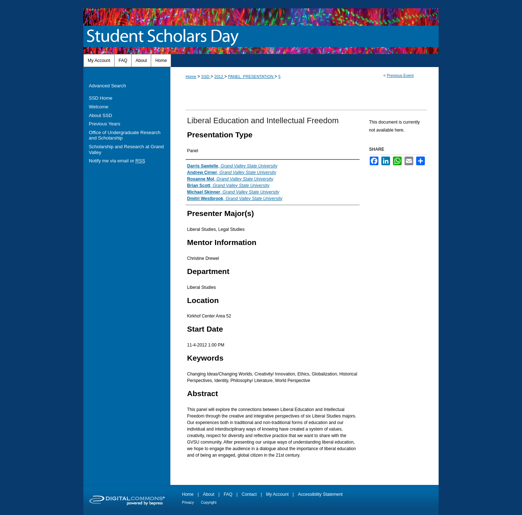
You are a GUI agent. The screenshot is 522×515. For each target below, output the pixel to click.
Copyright (208, 502)
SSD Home (100, 98)
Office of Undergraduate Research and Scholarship (125, 135)
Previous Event (400, 75)
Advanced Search (107, 85)
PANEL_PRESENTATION (251, 76)
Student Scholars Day (164, 36)
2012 (219, 76)
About (208, 494)
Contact (249, 494)
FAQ (228, 494)
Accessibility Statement (320, 494)
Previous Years (104, 123)
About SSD (100, 115)
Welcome (98, 106)
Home (191, 76)
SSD (206, 76)
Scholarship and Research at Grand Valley (126, 149)
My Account (277, 494)
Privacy (188, 502)
